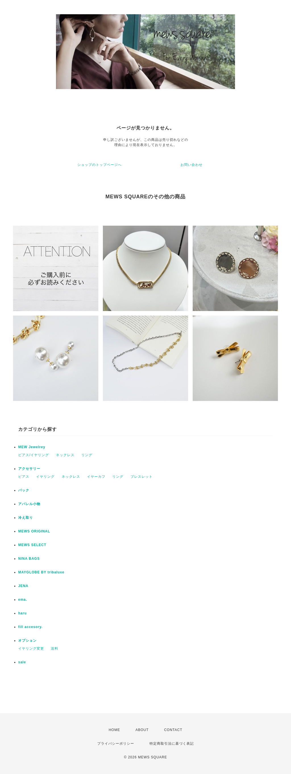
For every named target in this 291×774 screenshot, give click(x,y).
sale (22, 662)
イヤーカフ (96, 477)
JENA (23, 586)
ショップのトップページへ (99, 165)
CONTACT (173, 730)
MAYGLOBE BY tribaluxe (41, 572)
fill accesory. (30, 627)
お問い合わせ (191, 165)
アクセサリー (29, 469)
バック (23, 490)
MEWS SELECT (32, 545)
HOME (114, 730)
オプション (27, 641)
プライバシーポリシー (115, 744)
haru (22, 613)
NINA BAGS (29, 559)
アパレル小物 (29, 504)
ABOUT (142, 730)
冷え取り (25, 518)
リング (86, 455)
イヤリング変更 (31, 649)
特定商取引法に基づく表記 (171, 744)
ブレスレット (141, 477)
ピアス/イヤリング (33, 455)
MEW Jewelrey (31, 447)
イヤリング (45, 477)
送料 (54, 649)
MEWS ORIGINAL (34, 531)
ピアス (23, 477)
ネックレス (65, 455)
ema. (22, 600)
